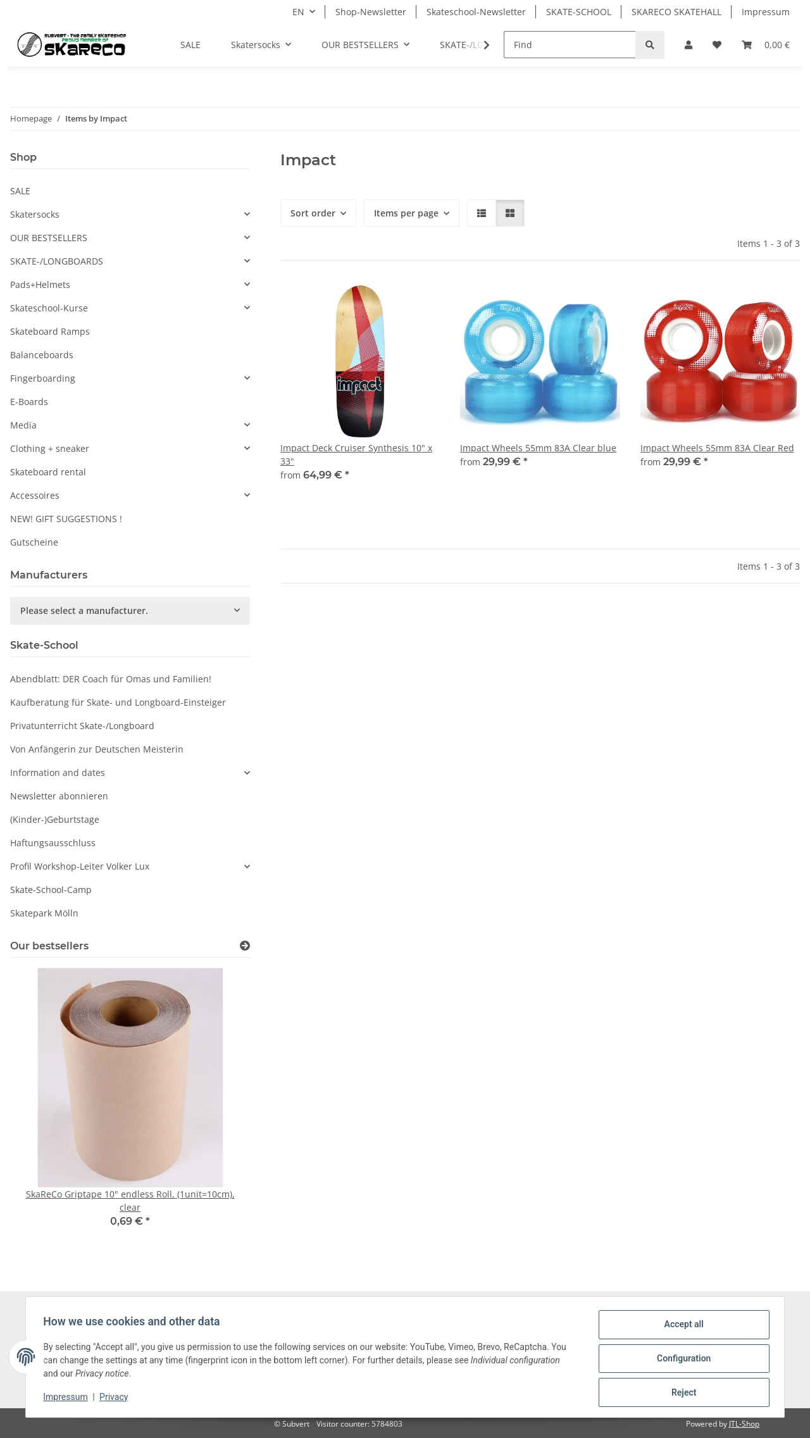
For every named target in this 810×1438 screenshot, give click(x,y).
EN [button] (298, 12)
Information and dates (57, 772)
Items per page (406, 213)
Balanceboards (41, 355)
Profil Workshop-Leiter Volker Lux (79, 866)
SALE (20, 191)
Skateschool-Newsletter (476, 12)
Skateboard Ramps (50, 331)
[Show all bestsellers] (245, 946)
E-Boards (29, 402)
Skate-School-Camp (51, 890)
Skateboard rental (48, 472)
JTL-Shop (744, 1423)
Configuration (680, 1360)
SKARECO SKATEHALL (676, 12)
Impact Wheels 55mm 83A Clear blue (538, 448)
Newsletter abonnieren (59, 796)
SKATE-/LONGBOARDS (56, 261)
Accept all (681, 1327)
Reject (681, 1393)
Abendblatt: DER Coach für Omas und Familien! (110, 679)
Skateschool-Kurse (49, 308)
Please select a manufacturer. (84, 610)
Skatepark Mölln (44, 913)
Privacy (117, 1399)
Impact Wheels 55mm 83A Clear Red (717, 448)
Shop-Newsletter (370, 12)
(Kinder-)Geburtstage (54, 819)
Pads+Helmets (40, 284)
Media (23, 425)
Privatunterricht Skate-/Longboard (82, 726)
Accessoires (34, 495)
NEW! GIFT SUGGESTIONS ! (66, 519)
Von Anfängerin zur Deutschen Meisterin (97, 749)
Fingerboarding (42, 378)
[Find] (570, 44)
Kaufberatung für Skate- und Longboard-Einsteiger (118, 702)
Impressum (68, 1399)
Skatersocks (34, 214)
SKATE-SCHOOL (578, 12)
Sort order (312, 213)
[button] (688, 44)
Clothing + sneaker (49, 448)
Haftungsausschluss (53, 843)
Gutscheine (34, 542)
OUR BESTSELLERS (48, 238)
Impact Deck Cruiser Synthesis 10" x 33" (356, 454)
